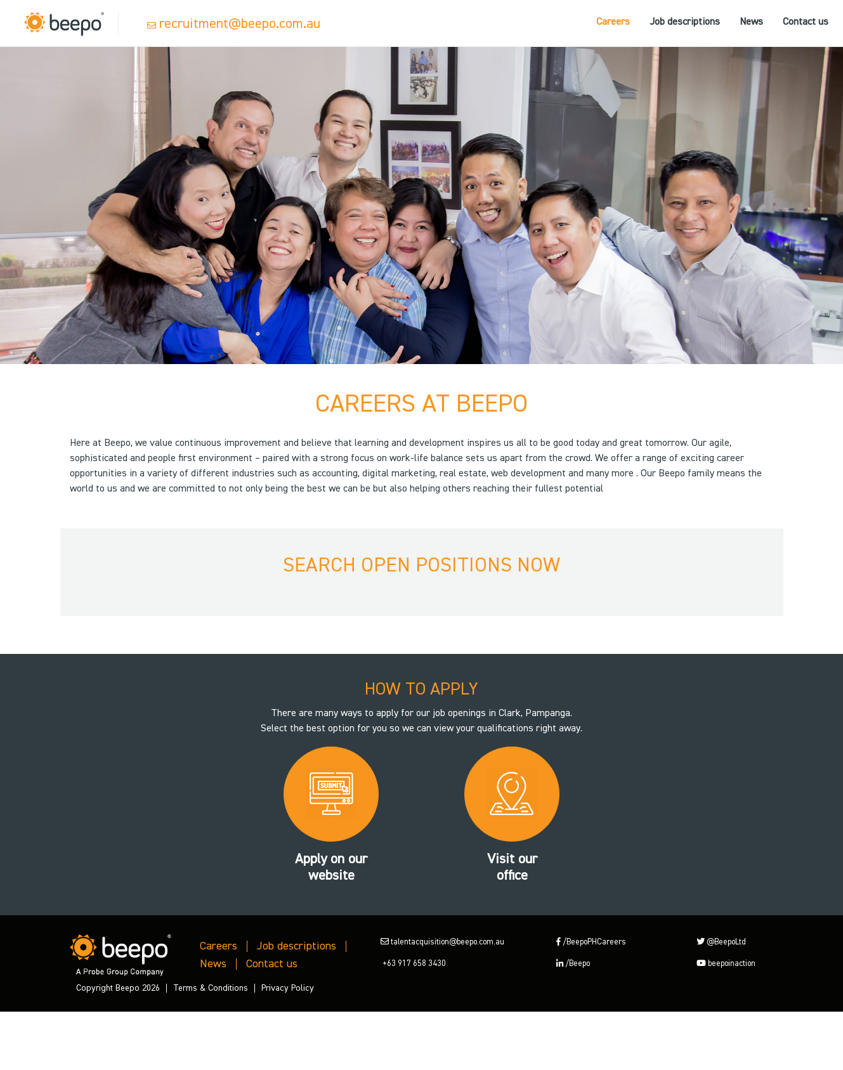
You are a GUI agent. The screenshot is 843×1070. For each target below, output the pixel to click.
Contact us (805, 22)
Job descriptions (685, 22)
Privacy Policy (287, 988)
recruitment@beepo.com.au (239, 24)
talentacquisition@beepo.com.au (442, 942)
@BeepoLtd (721, 942)
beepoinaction (725, 964)
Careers (613, 22)
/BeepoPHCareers (591, 942)
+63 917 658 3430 (413, 964)
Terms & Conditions (210, 988)
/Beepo (573, 964)
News (751, 22)
